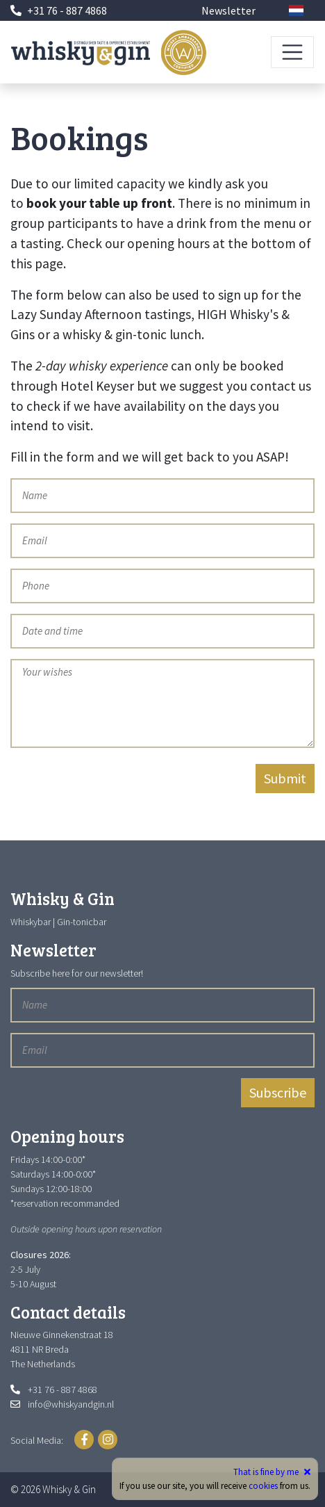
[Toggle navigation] (292, 52)
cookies (263, 1486)
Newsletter (228, 10)
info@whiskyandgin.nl (71, 1404)
